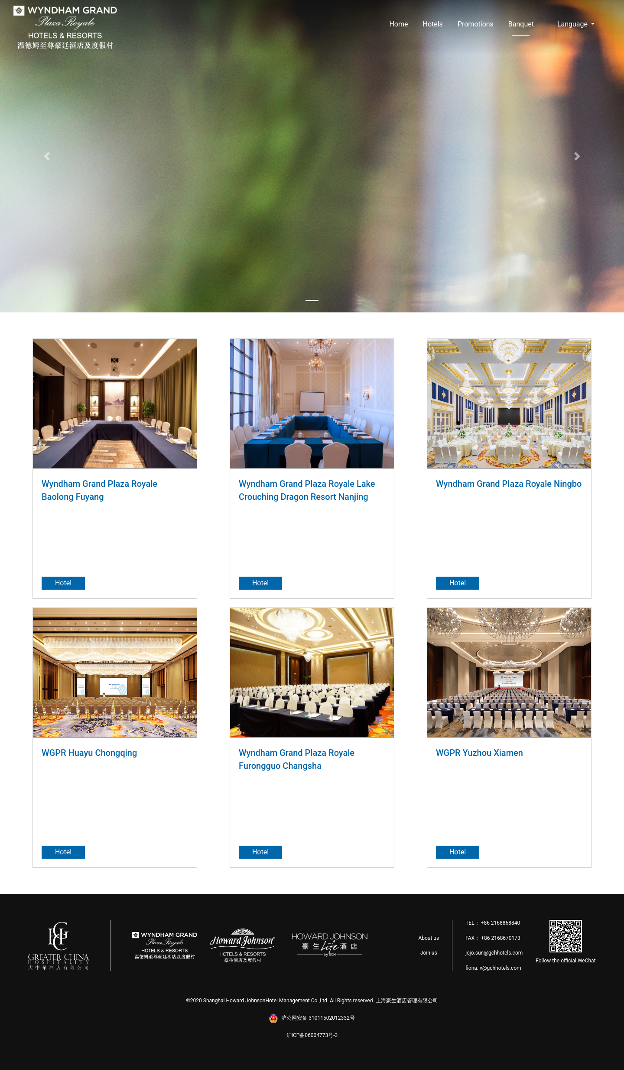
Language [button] (573, 24)
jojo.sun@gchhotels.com (494, 953)
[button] (47, 156)
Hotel (63, 583)
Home (398, 24)
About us (428, 938)
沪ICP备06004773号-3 (312, 1035)
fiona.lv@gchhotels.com (493, 968)
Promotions (476, 24)
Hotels (432, 24)
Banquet (521, 24)
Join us (428, 953)
